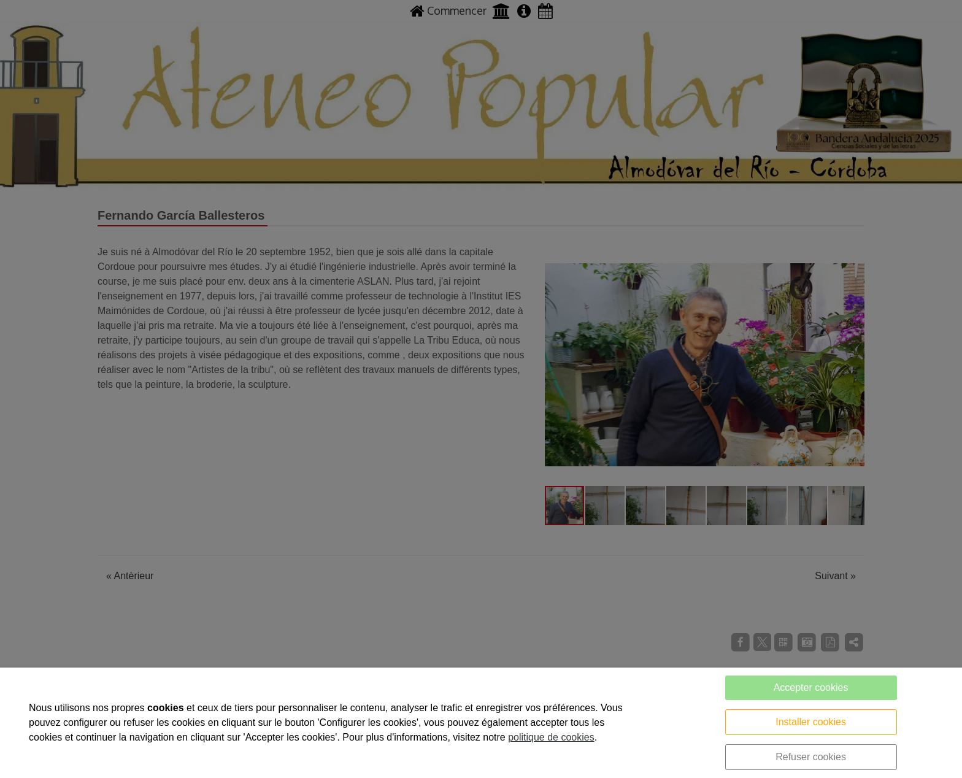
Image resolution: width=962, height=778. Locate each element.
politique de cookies (551, 737)
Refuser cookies (810, 757)
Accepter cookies (811, 687)
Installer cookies (810, 722)
